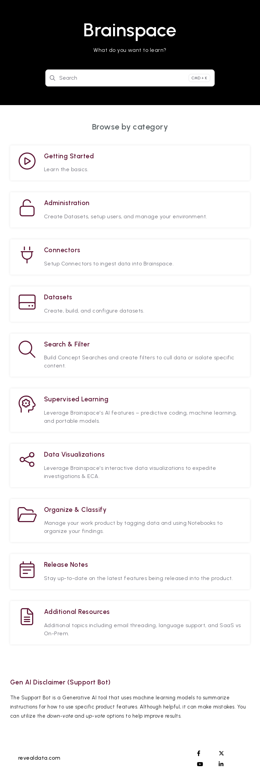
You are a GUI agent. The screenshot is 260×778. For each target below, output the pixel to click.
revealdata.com (39, 758)
